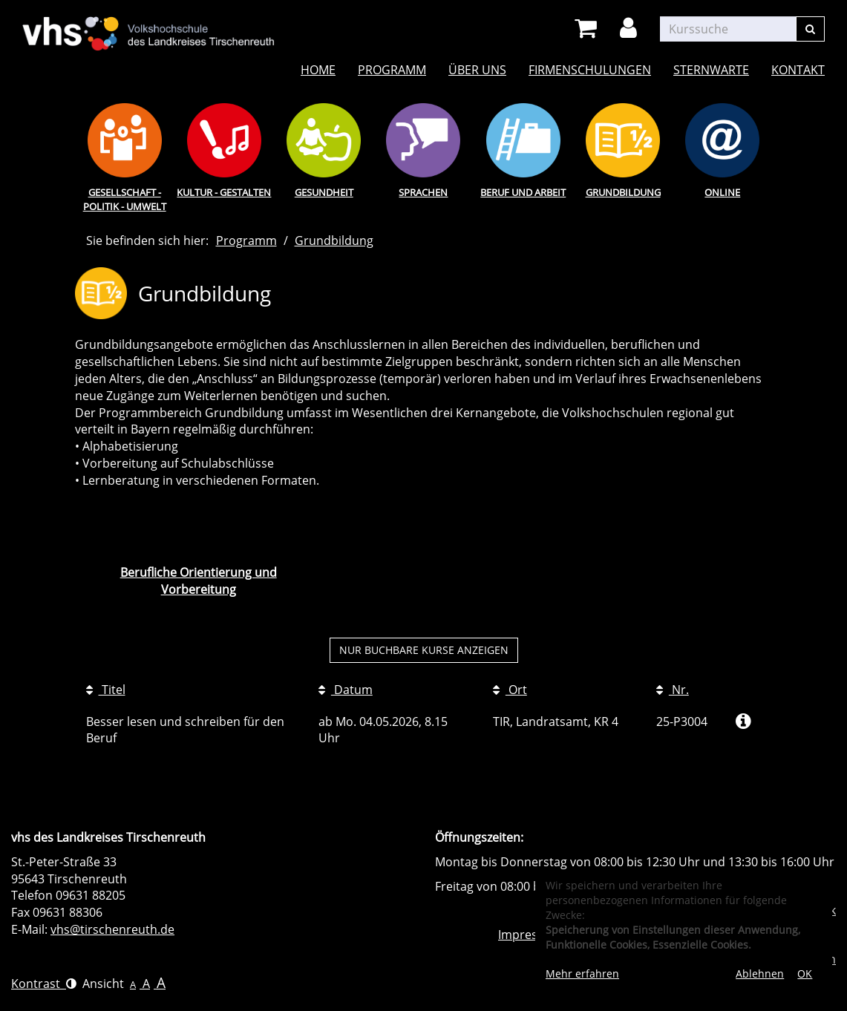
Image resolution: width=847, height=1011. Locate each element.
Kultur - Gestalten (224, 192)
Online (722, 192)
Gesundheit (324, 192)
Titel (105, 689)
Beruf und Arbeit (523, 192)
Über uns (477, 70)
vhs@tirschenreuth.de (112, 929)
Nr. (672, 689)
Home (318, 70)
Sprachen (423, 192)
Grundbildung (623, 192)
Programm (392, 70)
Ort (510, 689)
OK (804, 973)
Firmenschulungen (590, 70)
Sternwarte (711, 70)
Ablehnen (760, 973)
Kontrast (43, 983)
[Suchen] (810, 29)
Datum (345, 689)
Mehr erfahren (582, 973)
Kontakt (798, 70)
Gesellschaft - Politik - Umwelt (124, 199)
